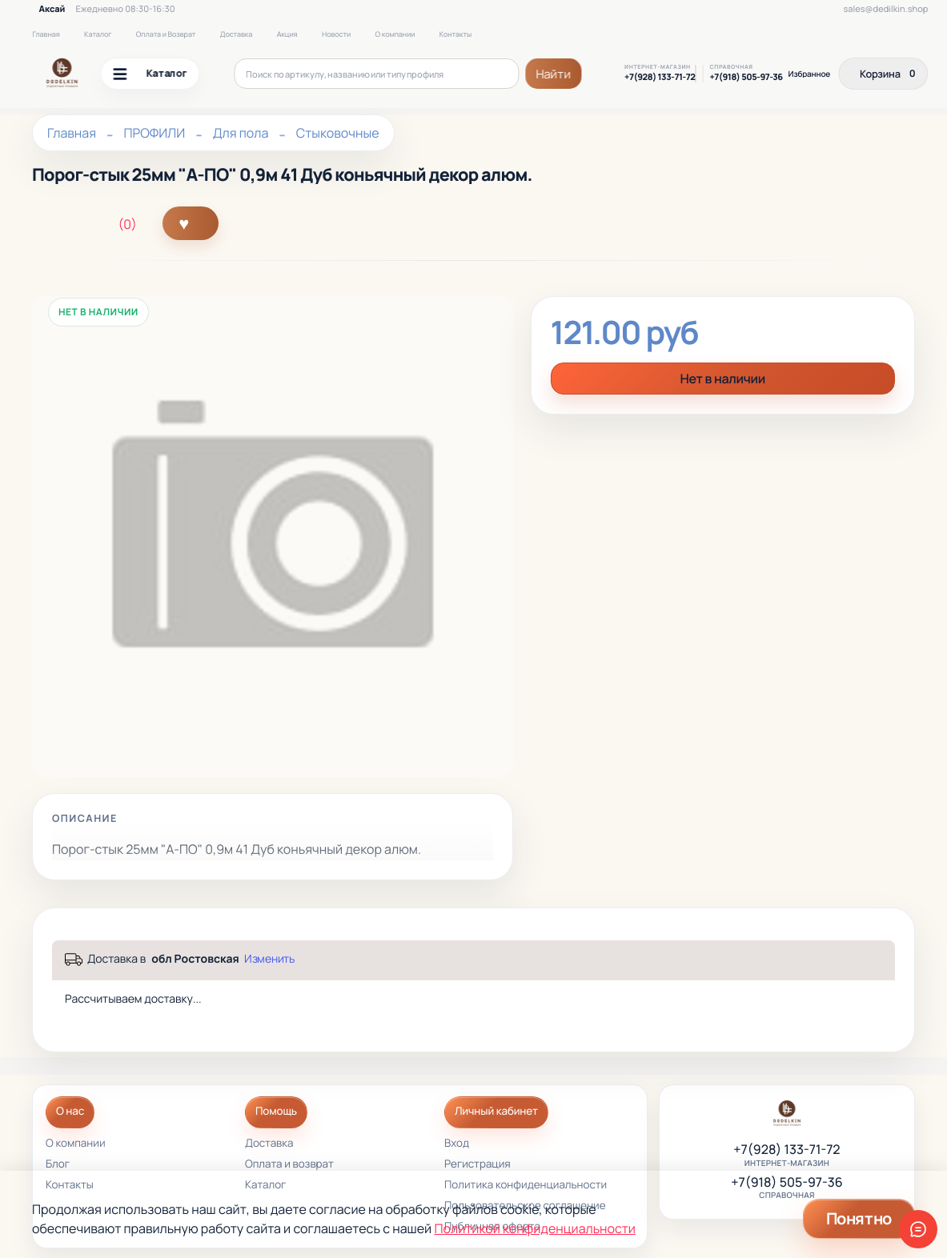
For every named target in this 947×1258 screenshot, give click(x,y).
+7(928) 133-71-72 (659, 77)
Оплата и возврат (289, 1165)
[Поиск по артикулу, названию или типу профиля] (376, 73)
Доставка (236, 34)
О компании (395, 34)
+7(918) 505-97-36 (745, 77)
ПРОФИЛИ (154, 133)
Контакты (455, 34)
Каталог (97, 34)
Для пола (241, 133)
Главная (45, 34)
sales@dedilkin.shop (885, 9)
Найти (554, 74)
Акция (287, 34)
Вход (456, 1144)
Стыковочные (337, 133)
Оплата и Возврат (166, 34)
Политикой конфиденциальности (534, 1228)
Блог (58, 1165)
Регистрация (477, 1165)
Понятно (859, 1218)
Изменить (269, 959)
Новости (336, 34)
